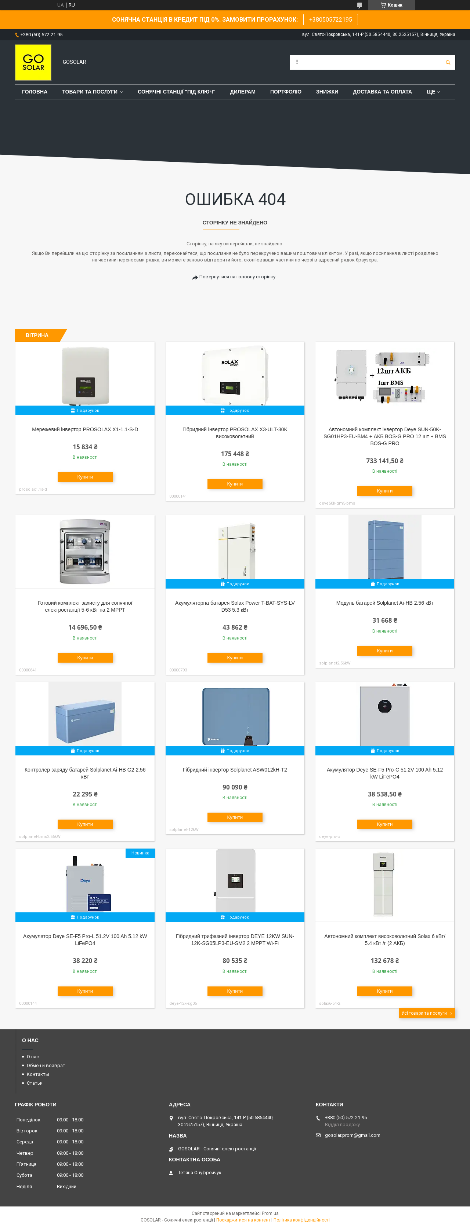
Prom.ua (270, 1213)
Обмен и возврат (46, 1065)
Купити (85, 477)
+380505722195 (330, 19)
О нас (33, 1056)
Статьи (35, 1083)
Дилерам (243, 92)
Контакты (38, 1074)
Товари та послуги (90, 92)
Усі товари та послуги (424, 1013)
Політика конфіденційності (302, 1220)
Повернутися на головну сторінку (237, 276)
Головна (34, 92)
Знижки (327, 92)
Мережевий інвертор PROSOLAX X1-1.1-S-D (85, 429)
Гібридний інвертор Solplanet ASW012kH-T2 (235, 770)
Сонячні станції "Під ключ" (177, 92)
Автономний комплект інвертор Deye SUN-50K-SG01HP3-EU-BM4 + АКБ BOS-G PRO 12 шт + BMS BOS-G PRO (384, 436)
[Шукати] (448, 62)
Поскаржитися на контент (243, 1220)
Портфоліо (285, 92)
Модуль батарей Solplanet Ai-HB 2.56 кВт (385, 603)
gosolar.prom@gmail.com (352, 1135)
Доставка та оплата (382, 92)
